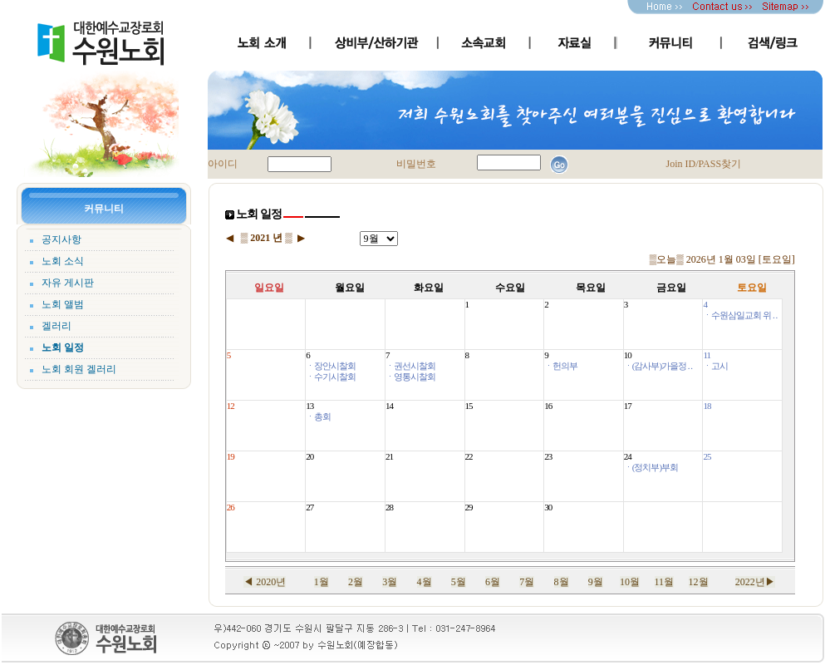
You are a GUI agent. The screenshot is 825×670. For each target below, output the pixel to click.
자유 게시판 (68, 282)
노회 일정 (63, 347)
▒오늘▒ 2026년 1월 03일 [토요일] (722, 259)
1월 (321, 582)
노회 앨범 (63, 304)
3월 (389, 582)
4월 (424, 582)
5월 (458, 582)
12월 (699, 582)
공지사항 (61, 239)
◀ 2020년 (264, 582)
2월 (355, 582)
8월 (561, 582)
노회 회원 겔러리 (79, 369)
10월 (630, 582)
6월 (492, 582)
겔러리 (56, 326)
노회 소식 (63, 261)
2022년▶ (755, 582)
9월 (595, 582)
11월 (665, 582)
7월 (526, 582)
